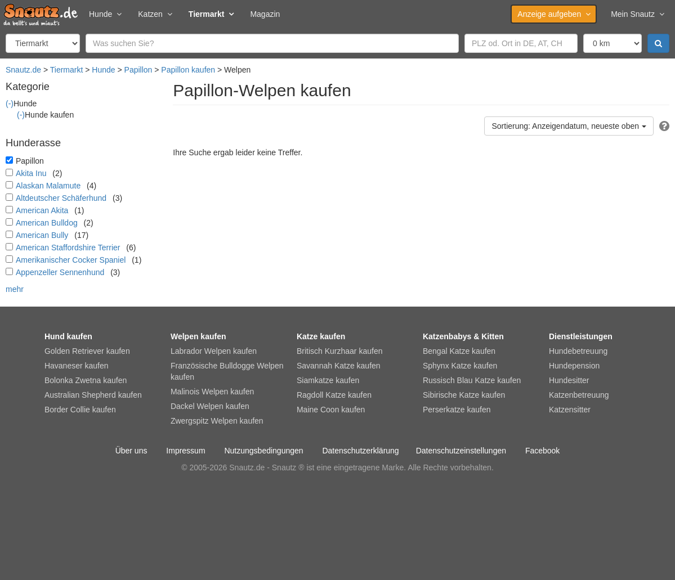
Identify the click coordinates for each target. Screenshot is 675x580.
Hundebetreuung (578, 351)
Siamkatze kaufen (328, 380)
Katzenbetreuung (579, 394)
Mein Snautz (637, 14)
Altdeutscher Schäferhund (61, 198)
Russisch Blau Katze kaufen (472, 380)
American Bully (42, 235)
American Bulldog (47, 222)
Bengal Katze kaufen (459, 351)
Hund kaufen (68, 336)
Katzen (155, 14)
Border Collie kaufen (80, 409)
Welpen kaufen (198, 336)
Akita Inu (31, 173)
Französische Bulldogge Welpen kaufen (227, 371)
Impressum (185, 450)
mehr (15, 289)
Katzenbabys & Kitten (463, 336)
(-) (10, 103)
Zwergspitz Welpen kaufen (217, 420)
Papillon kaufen (188, 69)
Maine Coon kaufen (331, 409)
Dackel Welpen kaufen (210, 406)
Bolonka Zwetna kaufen (85, 380)
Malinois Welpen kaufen (212, 391)
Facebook (542, 450)
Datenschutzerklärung (360, 450)
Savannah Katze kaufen (339, 365)
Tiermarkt (211, 14)
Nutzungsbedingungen (263, 450)
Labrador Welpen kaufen (214, 351)
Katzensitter (570, 409)
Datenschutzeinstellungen (461, 450)
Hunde (105, 14)
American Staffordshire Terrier (68, 247)
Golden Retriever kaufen (87, 351)
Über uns (131, 450)
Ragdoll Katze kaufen (334, 394)
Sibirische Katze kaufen (464, 394)
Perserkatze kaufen (457, 409)
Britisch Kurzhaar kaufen (340, 351)
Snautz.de (23, 69)
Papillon (138, 69)
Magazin (265, 14)
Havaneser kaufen (76, 365)
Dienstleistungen (581, 336)
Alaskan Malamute (48, 185)
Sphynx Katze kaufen (460, 365)
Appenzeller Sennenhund (60, 272)
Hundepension (574, 365)
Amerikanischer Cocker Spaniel (71, 259)
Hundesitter (569, 380)
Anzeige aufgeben (553, 14)
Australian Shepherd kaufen (93, 394)
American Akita (42, 210)
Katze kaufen (321, 336)
